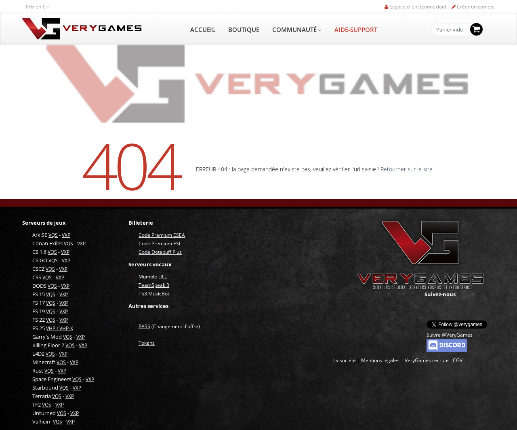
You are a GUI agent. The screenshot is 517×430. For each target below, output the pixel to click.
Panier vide (449, 30)
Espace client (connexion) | (418, 6)
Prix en (38, 6)
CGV (457, 360)
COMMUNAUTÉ (297, 29)
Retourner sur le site (407, 169)
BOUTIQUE (243, 29)
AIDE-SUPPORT (355, 29)
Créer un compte (473, 6)
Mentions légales (380, 360)
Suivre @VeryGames (450, 334)
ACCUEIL (202, 29)
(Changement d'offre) (169, 326)
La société (344, 360)
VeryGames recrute (427, 360)
